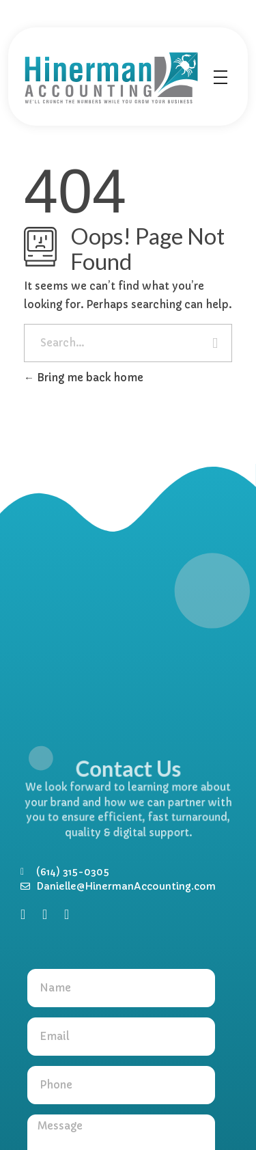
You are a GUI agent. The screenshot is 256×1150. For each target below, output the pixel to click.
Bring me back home (83, 377)
